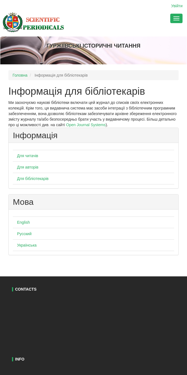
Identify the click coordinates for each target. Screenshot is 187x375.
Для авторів (27, 167)
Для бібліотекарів (33, 178)
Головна (20, 75)
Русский (24, 234)
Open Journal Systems (86, 125)
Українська (27, 245)
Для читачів (27, 156)
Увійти (177, 6)
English (23, 222)
